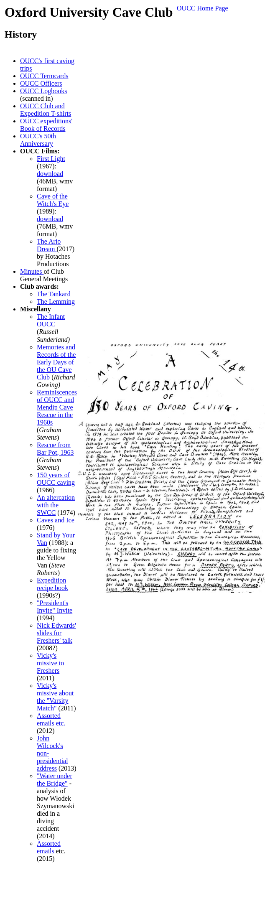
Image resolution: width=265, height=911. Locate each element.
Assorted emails (49, 847)
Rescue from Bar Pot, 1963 (55, 448)
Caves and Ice (55, 520)
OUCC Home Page (202, 8)
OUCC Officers (41, 83)
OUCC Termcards (44, 75)
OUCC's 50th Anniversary (38, 139)
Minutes (31, 271)
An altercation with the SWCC (56, 505)
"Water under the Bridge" (54, 779)
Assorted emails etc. (51, 719)
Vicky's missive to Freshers (50, 663)
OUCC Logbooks (43, 90)
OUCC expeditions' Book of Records (46, 124)
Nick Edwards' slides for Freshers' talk (56, 633)
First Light (51, 158)
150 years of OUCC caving (56, 478)
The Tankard (54, 294)
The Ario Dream (49, 245)
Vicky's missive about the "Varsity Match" (55, 697)
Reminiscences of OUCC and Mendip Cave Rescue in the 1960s (57, 407)
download (50, 173)
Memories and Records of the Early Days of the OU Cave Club (56, 362)
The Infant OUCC (51, 320)
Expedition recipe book (52, 584)
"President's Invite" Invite (54, 606)
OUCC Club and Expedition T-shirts (45, 109)
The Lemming (56, 301)
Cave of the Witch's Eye (53, 200)
